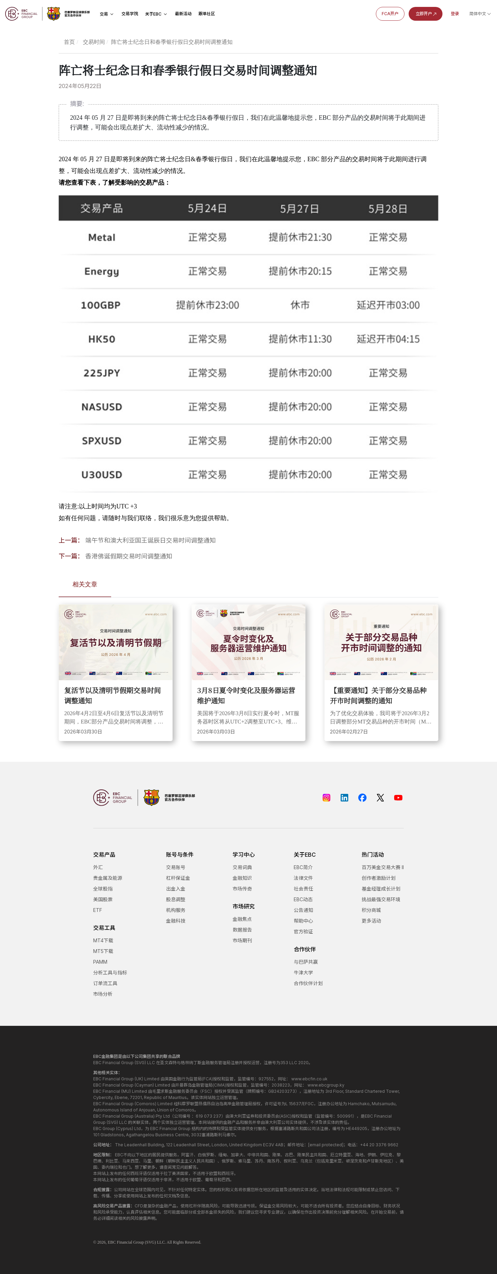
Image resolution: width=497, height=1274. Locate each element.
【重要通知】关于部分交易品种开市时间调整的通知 (378, 695)
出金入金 (175, 889)
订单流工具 (105, 983)
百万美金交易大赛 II (383, 867)
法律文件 (303, 878)
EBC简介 (303, 867)
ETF (97, 910)
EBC (112, 1242)
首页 (69, 42)
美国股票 (103, 899)
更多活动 (371, 921)
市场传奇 (242, 889)
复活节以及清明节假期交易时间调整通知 (112, 695)
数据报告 (242, 930)
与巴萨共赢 (306, 962)
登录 (455, 13)
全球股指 (103, 889)
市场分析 (103, 994)
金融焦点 (242, 919)
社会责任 (303, 889)
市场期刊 (242, 940)
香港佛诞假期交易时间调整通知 (128, 556)
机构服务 (175, 910)
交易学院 (129, 13)
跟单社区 (206, 13)
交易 (107, 14)
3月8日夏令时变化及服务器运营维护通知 (246, 695)
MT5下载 (103, 951)
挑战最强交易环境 (381, 899)
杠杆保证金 (178, 878)
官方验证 (303, 931)
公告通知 (303, 910)
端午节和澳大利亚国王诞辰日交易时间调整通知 (150, 540)
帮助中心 (303, 921)
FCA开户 (390, 13)
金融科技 (175, 921)
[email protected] (325, 1144)
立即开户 (427, 14)
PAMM (100, 962)
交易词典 (242, 867)
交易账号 (175, 867)
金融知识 (242, 878)
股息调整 (175, 899)
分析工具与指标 (110, 972)
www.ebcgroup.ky (326, 1085)
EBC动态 (303, 899)
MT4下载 (103, 940)
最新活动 (183, 13)
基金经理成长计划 (381, 889)
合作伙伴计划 (308, 983)
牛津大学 (303, 972)
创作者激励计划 (379, 878)
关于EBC (156, 14)
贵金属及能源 (107, 878)
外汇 (98, 867)
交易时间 (94, 42)
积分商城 (371, 910)
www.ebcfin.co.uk (309, 1078)
